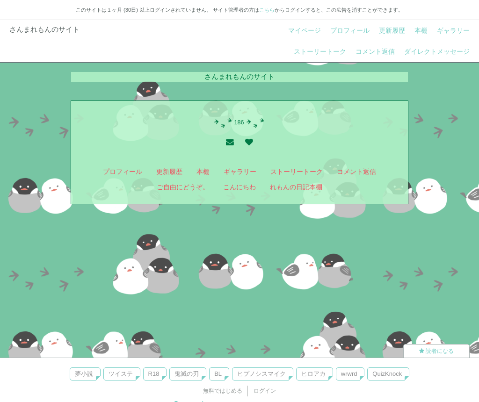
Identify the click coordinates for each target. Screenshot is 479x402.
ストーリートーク (320, 51)
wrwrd (349, 373)
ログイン (265, 391)
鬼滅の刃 (186, 373)
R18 (154, 373)
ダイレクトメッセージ (437, 51)
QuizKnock (387, 373)
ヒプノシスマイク (261, 373)
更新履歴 (392, 30)
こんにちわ (239, 187)
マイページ (304, 30)
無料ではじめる (222, 391)
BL (218, 373)
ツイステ (121, 373)
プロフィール (350, 30)
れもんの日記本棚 (296, 187)
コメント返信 (375, 51)
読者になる (436, 351)
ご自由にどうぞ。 (183, 187)
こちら (267, 10)
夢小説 (84, 373)
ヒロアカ (313, 373)
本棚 (421, 30)
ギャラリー (453, 30)
